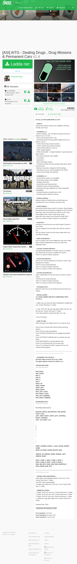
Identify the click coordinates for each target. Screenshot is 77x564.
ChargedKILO (9, 221)
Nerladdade (41, 109)
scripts (17, 139)
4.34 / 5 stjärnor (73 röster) (68, 110)
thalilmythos (8, 193)
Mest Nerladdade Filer (34, 544)
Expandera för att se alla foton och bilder (54, 103)
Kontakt (46, 533)
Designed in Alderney (9, 532)
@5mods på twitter (49, 548)
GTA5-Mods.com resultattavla (34, 554)
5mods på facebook (48, 554)
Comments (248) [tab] (54, 114)
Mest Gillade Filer (34, 540)
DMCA (46, 543)
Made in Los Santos (9, 534)
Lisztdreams (8, 249)
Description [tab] (40, 114)
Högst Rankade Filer (35, 549)
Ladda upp (39, 7)
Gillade (51, 109)
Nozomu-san (9, 165)
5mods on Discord (48, 559)
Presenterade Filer (34, 536)
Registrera (61, 7)
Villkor (46, 540)
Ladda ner (17, 64)
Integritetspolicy (49, 536)
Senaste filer (32, 533)
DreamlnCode (16, 77)
